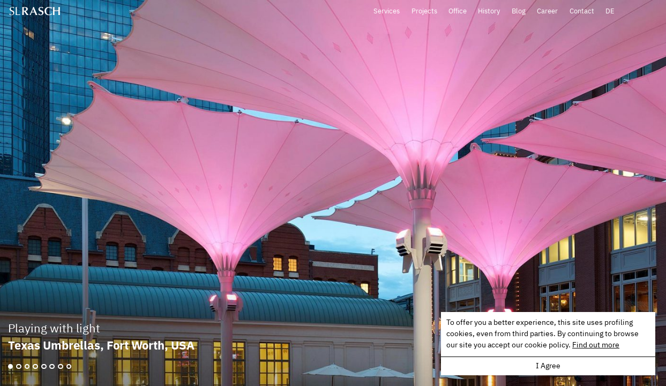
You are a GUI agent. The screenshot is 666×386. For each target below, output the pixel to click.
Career (590, 12)
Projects (467, 12)
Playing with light (54, 329)
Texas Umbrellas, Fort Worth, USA (101, 345)
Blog (561, 12)
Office (500, 12)
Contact (624, 12)
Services (430, 12)
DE (652, 12)
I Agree (548, 366)
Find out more (595, 345)
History (532, 12)
